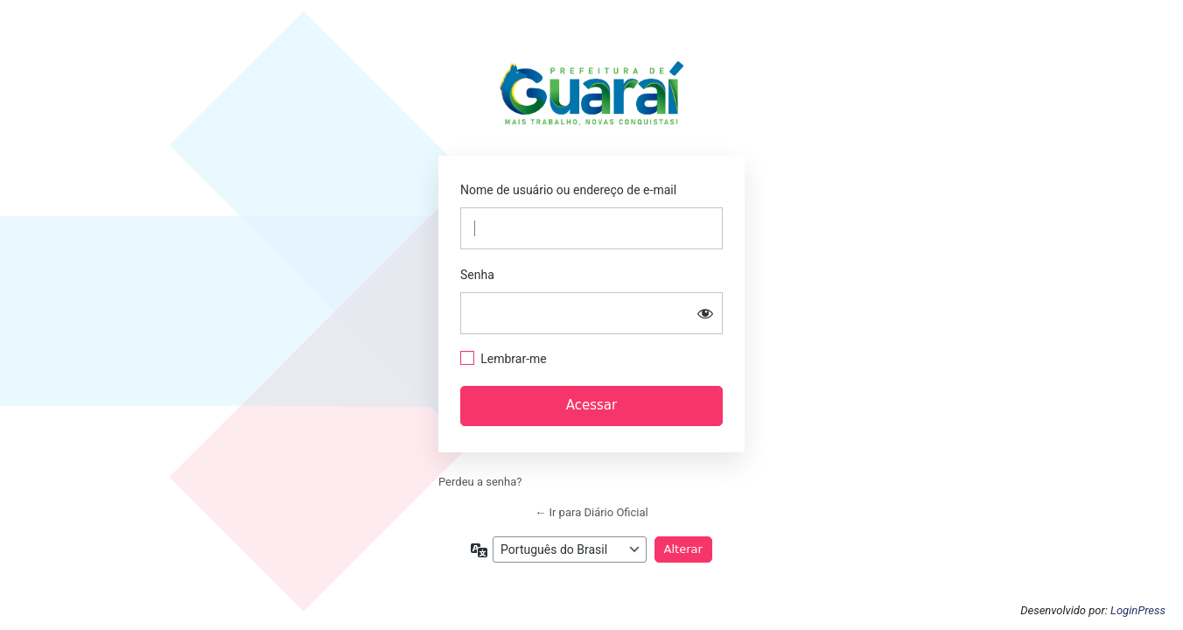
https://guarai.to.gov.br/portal (592, 98)
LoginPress (1138, 610)
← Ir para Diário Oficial (591, 512)
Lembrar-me (513, 359)
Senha (477, 275)
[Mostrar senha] (705, 313)
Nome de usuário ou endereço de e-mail (568, 190)
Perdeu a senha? (480, 481)
